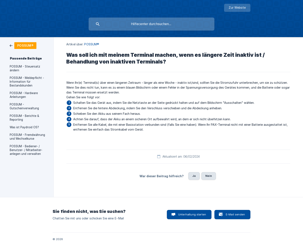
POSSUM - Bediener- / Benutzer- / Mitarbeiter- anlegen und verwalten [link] (26, 150)
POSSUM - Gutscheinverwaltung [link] (24, 106)
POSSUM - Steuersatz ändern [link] (25, 68)
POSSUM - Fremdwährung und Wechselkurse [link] (27, 136)
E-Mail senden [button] (235, 214)
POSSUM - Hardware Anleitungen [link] (24, 95)
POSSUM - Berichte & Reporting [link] (24, 117)
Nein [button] (208, 175)
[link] (23, 45)
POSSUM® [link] (91, 44)
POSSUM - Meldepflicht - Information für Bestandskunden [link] (27, 81)
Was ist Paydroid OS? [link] (24, 127)
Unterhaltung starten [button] (192, 214)
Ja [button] (194, 175)
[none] (237, 8)
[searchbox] (151, 24)
